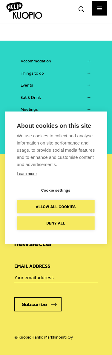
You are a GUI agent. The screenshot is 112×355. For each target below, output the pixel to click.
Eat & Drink (31, 97)
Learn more (26, 173)
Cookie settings (55, 190)
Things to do (32, 73)
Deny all (55, 222)
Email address (32, 266)
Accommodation (36, 61)
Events (27, 85)
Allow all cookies (56, 206)
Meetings (29, 109)
